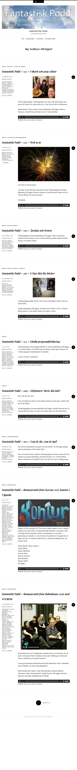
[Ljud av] (63, 122)
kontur (4, 556)
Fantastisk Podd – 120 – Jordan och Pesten (29, 242)
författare (5, 552)
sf (11, 435)
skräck (24, 66)
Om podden (40, 38)
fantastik (5, 303)
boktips (10, 66)
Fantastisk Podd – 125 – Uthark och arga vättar (29, 73)
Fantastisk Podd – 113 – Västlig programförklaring (32, 363)
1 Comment (5, 172)
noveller (4, 562)
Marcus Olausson (7, 91)
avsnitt (4, 66)
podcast (4, 564)
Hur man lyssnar (50, 38)
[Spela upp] (20, 122)
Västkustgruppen (7, 98)
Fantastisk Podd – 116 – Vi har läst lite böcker (32, 289)
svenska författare (8, 96)
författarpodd (7, 379)
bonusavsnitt (12, 519)
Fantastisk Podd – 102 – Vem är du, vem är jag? (35, 472)
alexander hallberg (8, 658)
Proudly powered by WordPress (31, 766)
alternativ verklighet (5, 545)
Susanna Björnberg (8, 95)
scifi (8, 435)
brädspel (4, 665)
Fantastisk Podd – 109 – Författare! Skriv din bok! (31, 417)
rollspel (4, 686)
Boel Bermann (7, 662)
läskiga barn (9, 557)
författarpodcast (8, 377)
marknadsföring (13, 466)
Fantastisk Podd (38, 31)
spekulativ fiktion (7, 94)
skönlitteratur (7, 384)
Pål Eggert (5, 93)
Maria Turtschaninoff (7, 679)
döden (16, 283)
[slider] (67, 122)
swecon (4, 577)
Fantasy (4, 88)
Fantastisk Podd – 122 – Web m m (35, 149)
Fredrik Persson (7, 84)
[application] (44, 122)
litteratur (17, 66)
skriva (4, 309)
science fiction (6, 687)
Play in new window (31, 125)
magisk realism (6, 558)
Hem (23, 38)
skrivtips (9, 309)
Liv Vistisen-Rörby (8, 90)
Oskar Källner (6, 542)
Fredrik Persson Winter (7, 88)
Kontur (60, 568)
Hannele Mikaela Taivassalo (7, 676)
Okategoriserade (22, 142)
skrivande (9, 385)
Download (43, 125)
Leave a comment (7, 100)
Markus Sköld (6, 561)
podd (9, 564)
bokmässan (5, 663)
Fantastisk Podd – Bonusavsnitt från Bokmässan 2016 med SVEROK (26, 640)
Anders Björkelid (7, 546)
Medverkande (30, 38)
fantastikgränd (7, 666)
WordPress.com (49, 766)
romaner (4, 566)
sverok (4, 697)
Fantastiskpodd (7, 86)
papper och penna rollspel (8, 683)
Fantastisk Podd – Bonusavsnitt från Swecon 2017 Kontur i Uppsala (31, 528)
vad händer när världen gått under (7, 580)
